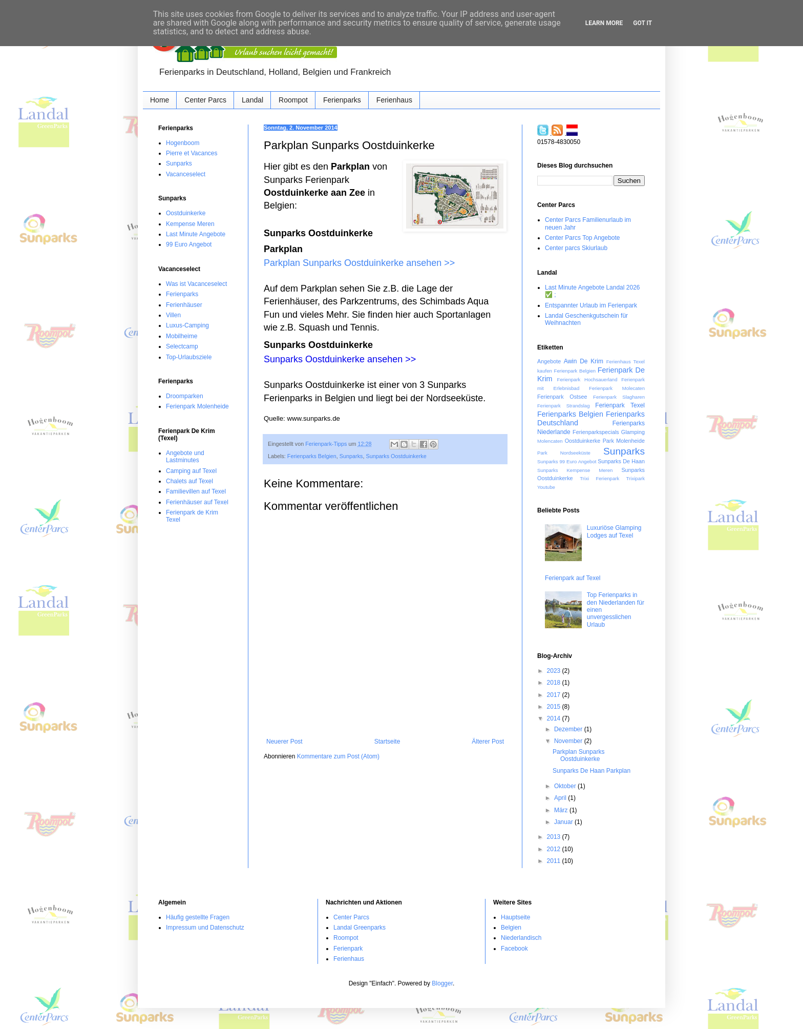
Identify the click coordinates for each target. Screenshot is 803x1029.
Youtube (546, 487)
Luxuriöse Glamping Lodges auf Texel (614, 531)
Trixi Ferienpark (599, 478)
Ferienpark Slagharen (619, 397)
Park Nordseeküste (563, 453)
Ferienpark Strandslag (563, 405)
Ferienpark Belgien (575, 371)
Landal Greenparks (359, 927)
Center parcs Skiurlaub (576, 248)
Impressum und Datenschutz (205, 927)
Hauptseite (515, 917)
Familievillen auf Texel (196, 491)
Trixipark (635, 478)
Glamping (633, 432)
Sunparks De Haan (621, 461)
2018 (554, 682)
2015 (554, 706)
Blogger (442, 983)
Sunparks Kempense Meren (574, 470)
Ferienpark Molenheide (197, 406)
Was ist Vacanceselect (196, 283)
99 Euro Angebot (189, 244)
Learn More (604, 23)
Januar (564, 822)
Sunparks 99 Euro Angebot (566, 461)
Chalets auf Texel (189, 481)
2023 (554, 670)
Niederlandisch (521, 937)
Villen (173, 315)
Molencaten (550, 441)
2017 (554, 694)
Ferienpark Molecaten (617, 388)
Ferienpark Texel (620, 405)
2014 (554, 718)
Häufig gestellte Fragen (197, 917)
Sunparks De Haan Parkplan (591, 770)
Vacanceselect (185, 174)
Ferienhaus (394, 100)
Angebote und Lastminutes (185, 456)
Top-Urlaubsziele (189, 357)
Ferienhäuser (184, 304)
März (561, 810)
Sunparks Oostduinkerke (396, 456)
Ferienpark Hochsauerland (587, 379)
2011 (554, 861)
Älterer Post (488, 741)
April (561, 797)
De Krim (591, 361)
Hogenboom (182, 143)
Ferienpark (348, 948)
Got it (642, 23)
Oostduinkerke (185, 213)
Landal (252, 100)
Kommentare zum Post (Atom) (338, 756)
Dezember (569, 729)
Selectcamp (182, 346)
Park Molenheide (624, 441)
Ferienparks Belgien (311, 456)
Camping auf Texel (191, 471)
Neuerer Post (284, 741)
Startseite (387, 741)
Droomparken (184, 396)
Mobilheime (181, 336)
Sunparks (351, 456)
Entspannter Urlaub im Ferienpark (591, 305)
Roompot (293, 100)
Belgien (511, 927)
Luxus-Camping (187, 325)
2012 (554, 849)
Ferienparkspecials (596, 432)
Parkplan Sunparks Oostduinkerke (578, 755)
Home (159, 100)
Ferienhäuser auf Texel (197, 502)
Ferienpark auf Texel (573, 578)
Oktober (566, 786)
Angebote (549, 361)
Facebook (514, 948)
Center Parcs (205, 100)
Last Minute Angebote (195, 234)
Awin (570, 361)
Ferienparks (342, 100)
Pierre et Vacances (192, 153)
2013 (554, 836)
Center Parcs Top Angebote (582, 237)
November (569, 741)
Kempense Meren (190, 224)
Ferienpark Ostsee (562, 397)
